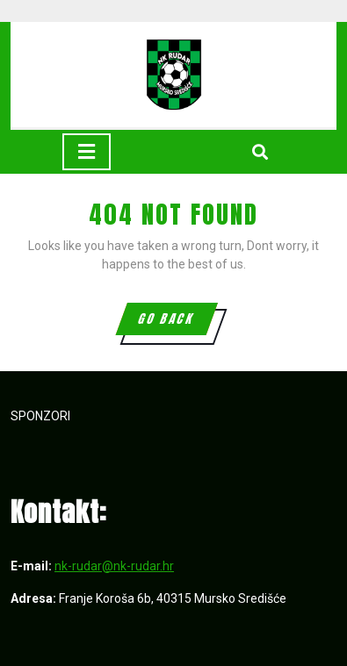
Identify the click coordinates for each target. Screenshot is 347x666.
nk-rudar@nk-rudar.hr (114, 566)
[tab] (86, 151)
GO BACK (176, 322)
